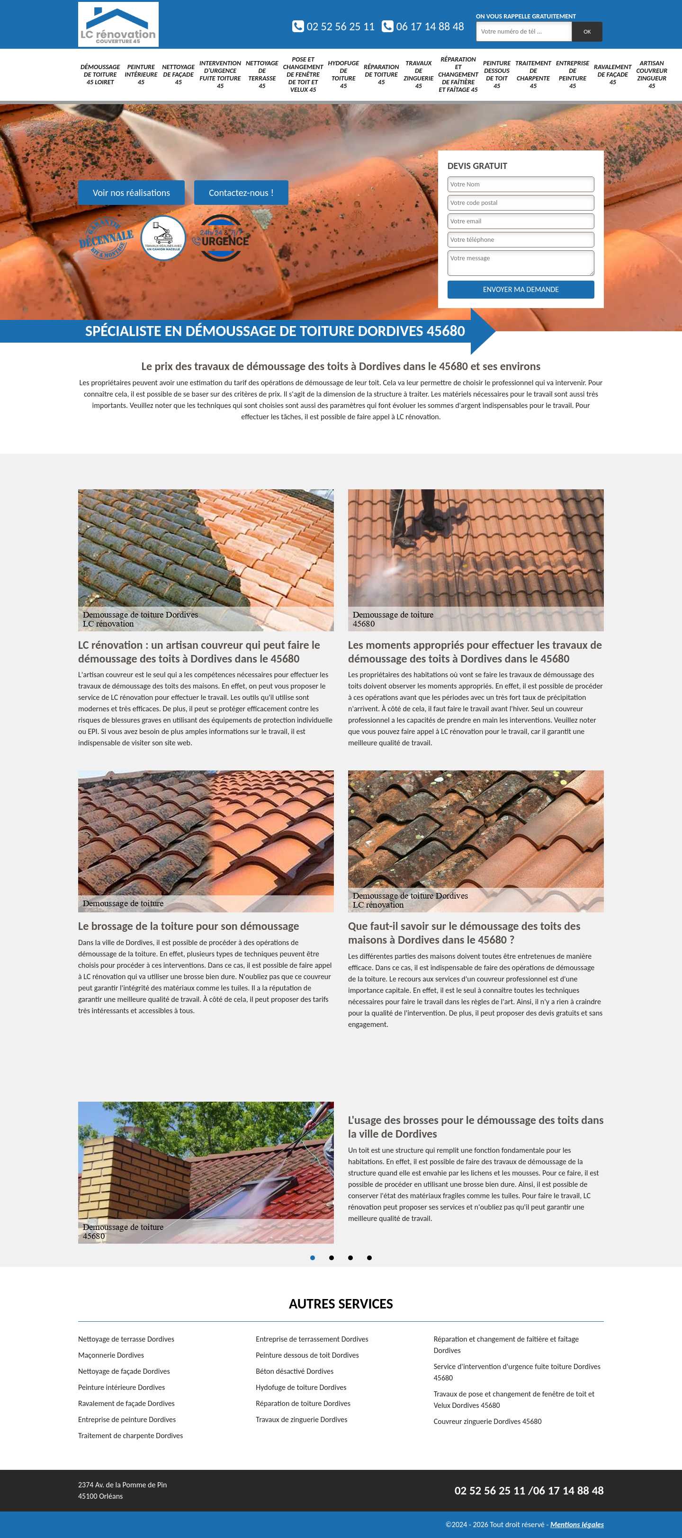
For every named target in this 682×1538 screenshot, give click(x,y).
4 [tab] (369, 1257)
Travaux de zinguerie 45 (418, 74)
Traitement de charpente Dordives (130, 1435)
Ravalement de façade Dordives (126, 1403)
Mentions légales (577, 1524)
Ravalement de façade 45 (612, 74)
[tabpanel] (341, 1173)
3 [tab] (350, 1257)
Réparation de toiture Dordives (303, 1403)
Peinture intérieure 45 (141, 74)
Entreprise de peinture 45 (572, 74)
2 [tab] (331, 1257)
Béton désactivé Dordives (294, 1371)
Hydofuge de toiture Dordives (301, 1387)
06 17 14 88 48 (423, 26)
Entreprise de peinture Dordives (127, 1419)
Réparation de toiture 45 (381, 74)
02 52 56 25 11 (333, 26)
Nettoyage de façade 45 (178, 74)
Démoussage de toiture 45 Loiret (100, 74)
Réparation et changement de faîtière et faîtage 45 (458, 74)
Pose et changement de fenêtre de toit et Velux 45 (303, 74)
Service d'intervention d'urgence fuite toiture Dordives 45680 (517, 1372)
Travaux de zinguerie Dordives (301, 1419)
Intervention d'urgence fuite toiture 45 (220, 74)
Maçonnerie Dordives (111, 1355)
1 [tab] (312, 1257)
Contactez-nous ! (241, 192)
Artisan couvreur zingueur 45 (651, 74)
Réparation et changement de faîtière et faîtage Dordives (506, 1345)
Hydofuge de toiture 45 (343, 74)
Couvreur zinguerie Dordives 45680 (488, 1421)
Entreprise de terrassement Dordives (312, 1339)
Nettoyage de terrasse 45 (262, 74)
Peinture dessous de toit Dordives (307, 1355)
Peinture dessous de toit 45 (497, 74)
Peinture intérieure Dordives (121, 1387)
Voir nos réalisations (131, 192)
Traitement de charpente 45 (533, 74)
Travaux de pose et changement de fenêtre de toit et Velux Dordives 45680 (514, 1399)
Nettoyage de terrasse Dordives (126, 1339)
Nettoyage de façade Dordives (124, 1371)
